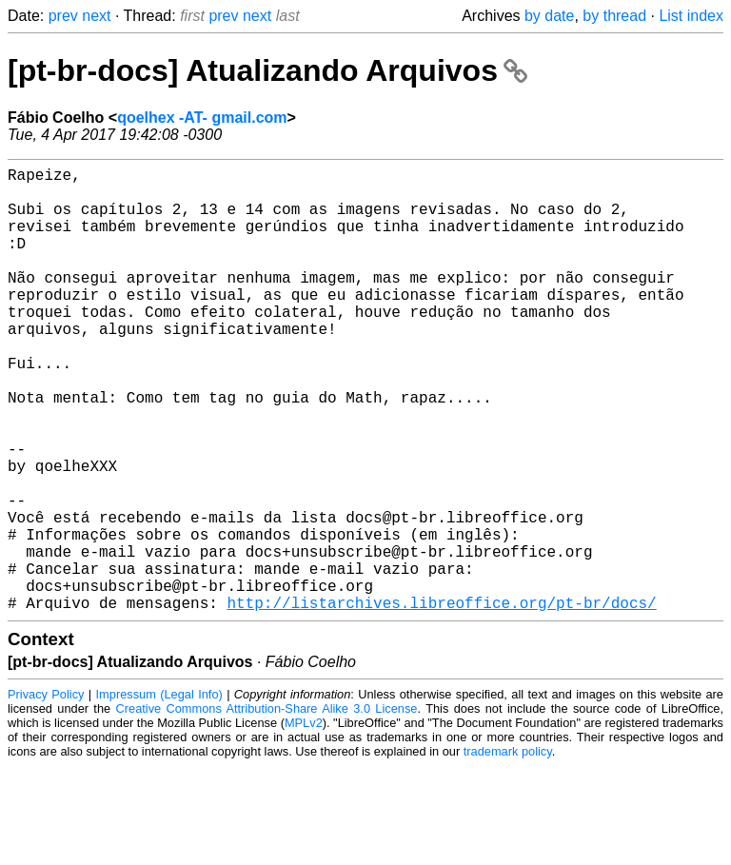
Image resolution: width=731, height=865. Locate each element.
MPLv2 (304, 822)
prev (63, 16)
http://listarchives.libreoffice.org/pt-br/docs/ (441, 701)
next (96, 16)
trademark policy (508, 850)
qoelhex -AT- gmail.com (201, 117)
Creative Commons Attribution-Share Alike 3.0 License (267, 807)
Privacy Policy (46, 793)
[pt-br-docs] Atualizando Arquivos (267, 70)
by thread (614, 16)
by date (549, 16)
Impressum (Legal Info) (159, 793)
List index (691, 16)
